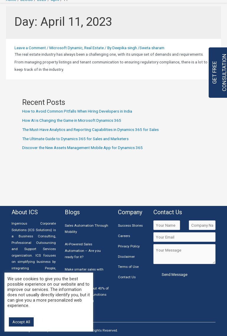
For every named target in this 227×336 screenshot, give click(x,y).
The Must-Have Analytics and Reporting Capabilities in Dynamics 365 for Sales (90, 129)
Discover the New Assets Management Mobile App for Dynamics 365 (82, 147)
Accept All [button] (21, 322)
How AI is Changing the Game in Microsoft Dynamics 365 (71, 120)
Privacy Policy (129, 246)
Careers (124, 236)
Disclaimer (126, 257)
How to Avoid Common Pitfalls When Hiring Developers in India (77, 111)
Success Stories (130, 225)
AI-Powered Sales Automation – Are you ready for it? (83, 250)
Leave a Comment (30, 47)
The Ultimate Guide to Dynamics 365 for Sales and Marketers (75, 138)
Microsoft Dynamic (65, 47)
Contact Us (127, 277)
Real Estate (94, 47)
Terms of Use (128, 267)
